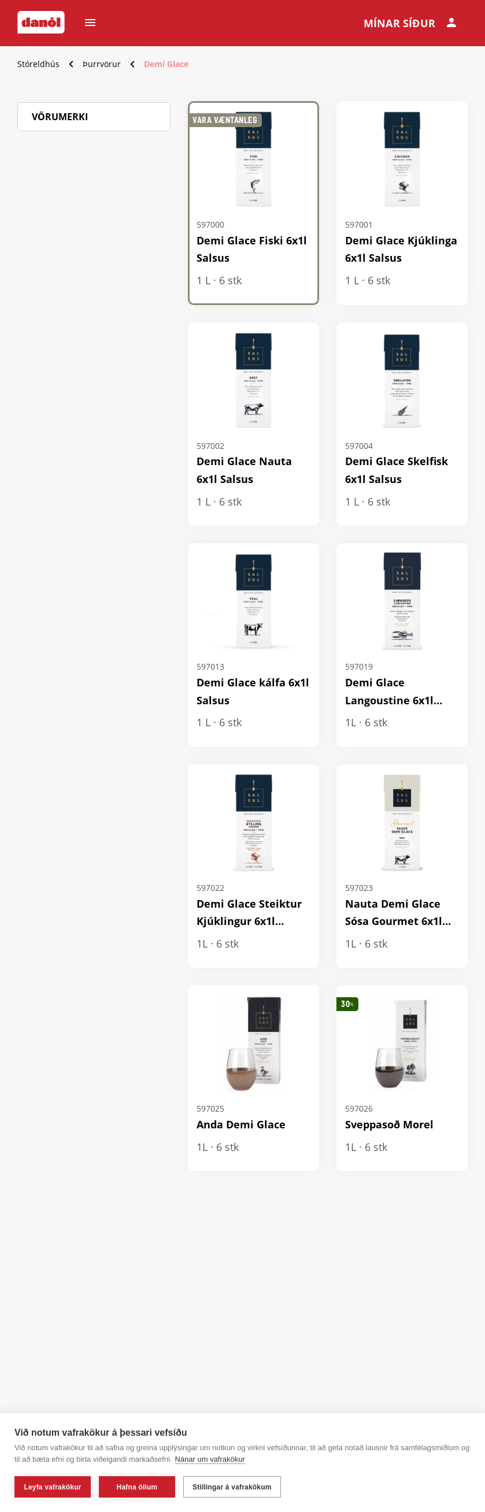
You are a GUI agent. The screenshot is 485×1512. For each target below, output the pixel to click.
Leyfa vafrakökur (52, 1487)
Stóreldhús (38, 63)
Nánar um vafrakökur (210, 1459)
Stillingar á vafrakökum (232, 1487)
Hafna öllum (137, 1487)
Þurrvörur (102, 63)
